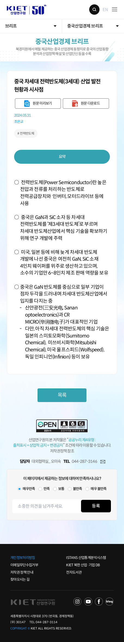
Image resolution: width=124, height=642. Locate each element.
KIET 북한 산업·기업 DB (83, 565)
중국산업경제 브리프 (85, 26)
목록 (62, 395)
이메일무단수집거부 (24, 565)
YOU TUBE (88, 602)
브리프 (11, 26)
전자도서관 (74, 572)
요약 (62, 156)
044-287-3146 (84, 461)
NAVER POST (110, 602)
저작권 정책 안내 (21, 572)
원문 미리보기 (42, 103)
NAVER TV (77, 602)
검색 (94, 9)
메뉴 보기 (114, 9)
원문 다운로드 (90, 103)
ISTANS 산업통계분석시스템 (86, 557)
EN (105, 9)
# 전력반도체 (25, 133)
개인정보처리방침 (22, 557)
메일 (102, 461)
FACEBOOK (99, 602)
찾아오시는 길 (19, 579)
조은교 (18, 122)
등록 (96, 506)
